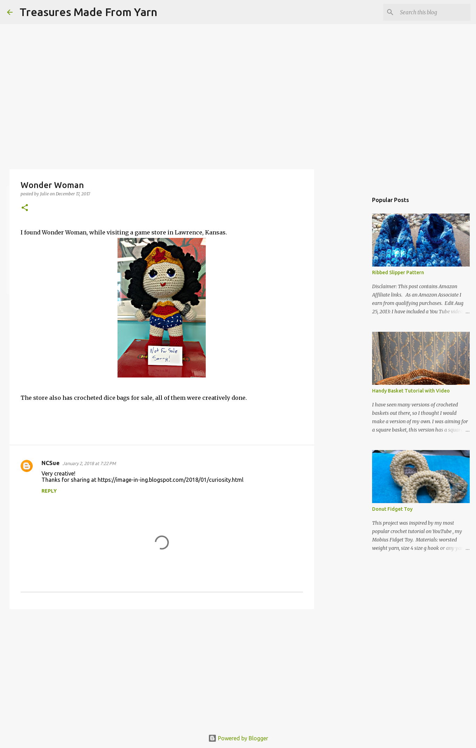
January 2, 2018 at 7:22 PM (89, 463)
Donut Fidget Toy (392, 509)
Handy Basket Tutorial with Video (411, 391)
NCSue (50, 463)
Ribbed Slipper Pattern (398, 272)
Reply (49, 491)
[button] (25, 208)
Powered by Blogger (238, 738)
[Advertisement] (162, 668)
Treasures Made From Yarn (88, 12)
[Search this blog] (433, 12)
